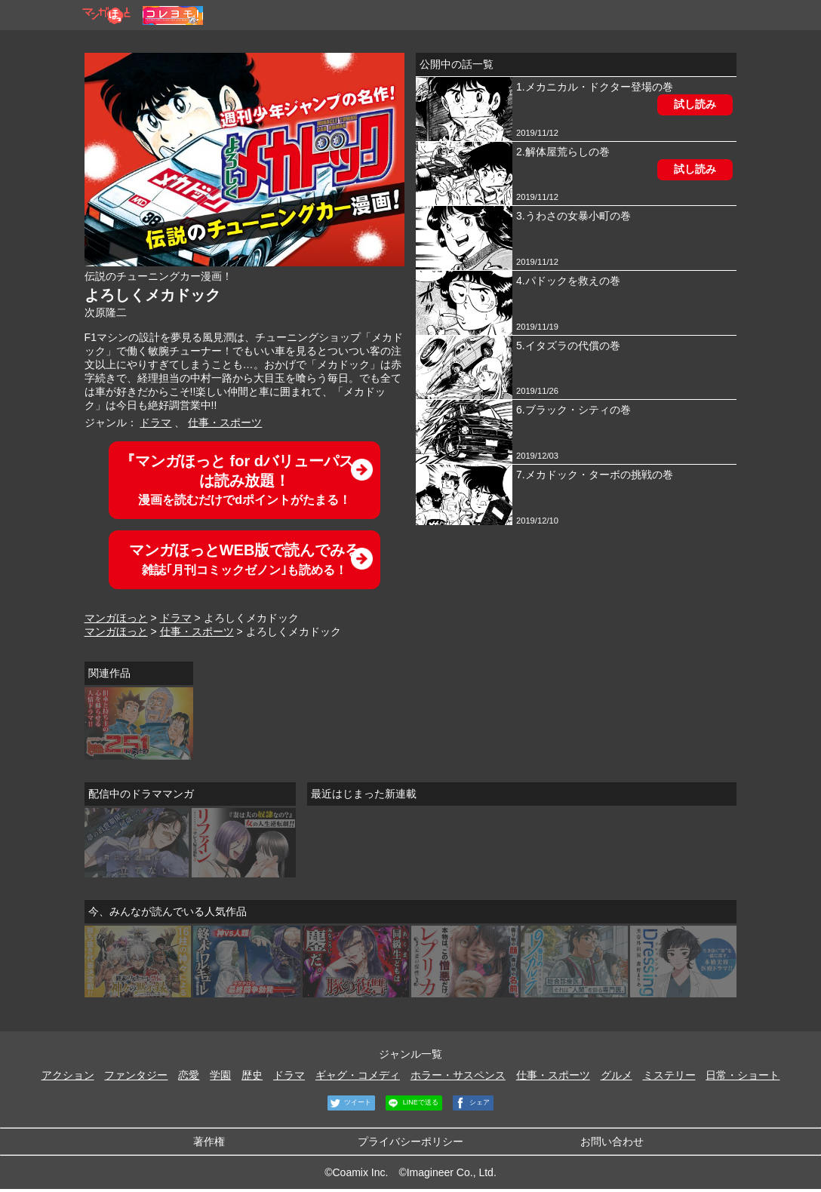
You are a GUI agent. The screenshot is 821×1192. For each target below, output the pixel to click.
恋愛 (188, 1075)
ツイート (349, 1103)
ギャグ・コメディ (357, 1075)
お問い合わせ (612, 1141)
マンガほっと (116, 618)
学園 (220, 1075)
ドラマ (155, 422)
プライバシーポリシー (410, 1141)
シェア (471, 1103)
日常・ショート (742, 1075)
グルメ (616, 1075)
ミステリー (669, 1075)
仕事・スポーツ (225, 422)
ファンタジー (136, 1075)
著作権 (209, 1141)
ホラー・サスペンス (458, 1075)
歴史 (252, 1075)
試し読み (695, 104)
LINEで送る (412, 1103)
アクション (68, 1075)
